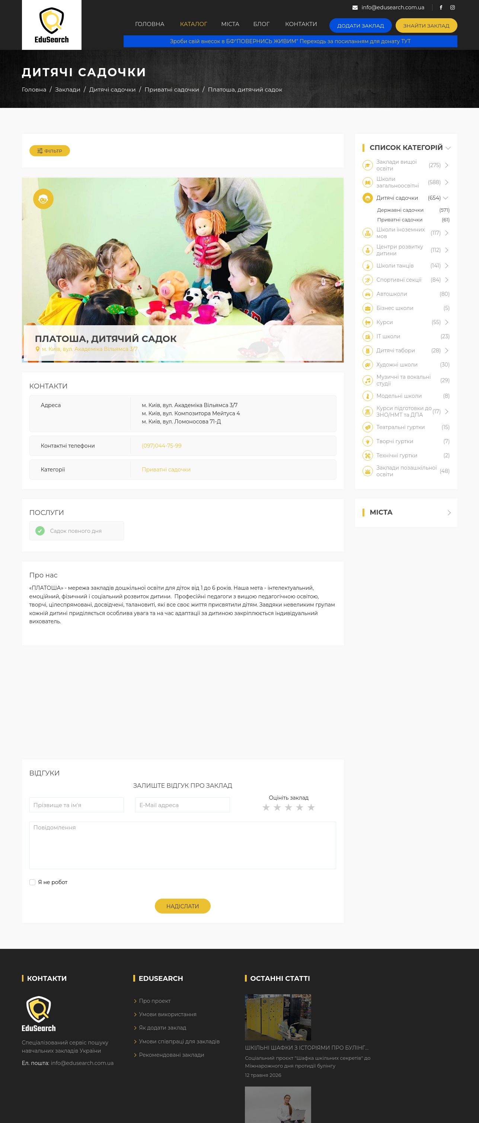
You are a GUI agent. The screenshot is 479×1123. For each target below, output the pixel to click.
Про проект (154, 1007)
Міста (233, 25)
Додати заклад (369, 24)
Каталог (191, 25)
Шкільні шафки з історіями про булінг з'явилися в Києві (368, 1006)
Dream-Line (441, 1112)
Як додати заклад (162, 1034)
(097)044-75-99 (162, 448)
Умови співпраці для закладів (179, 1047)
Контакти (312, 25)
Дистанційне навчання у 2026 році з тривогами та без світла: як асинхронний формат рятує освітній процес (374, 1053)
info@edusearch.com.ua (82, 1069)
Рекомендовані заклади (171, 1061)
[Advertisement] (183, 713)
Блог (269, 25)
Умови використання (168, 1020)
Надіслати (182, 912)
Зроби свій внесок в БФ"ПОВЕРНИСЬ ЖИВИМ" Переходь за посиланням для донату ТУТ (294, 41)
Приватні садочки (166, 472)
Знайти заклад (429, 24)
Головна (144, 25)
